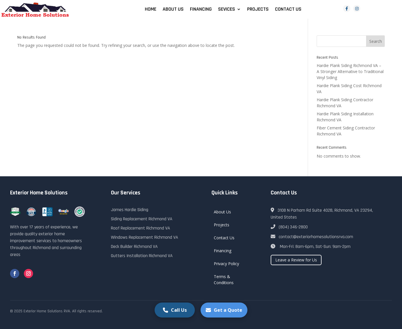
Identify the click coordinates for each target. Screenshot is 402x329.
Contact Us (288, 9)
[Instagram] (356, 8)
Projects (258, 9)
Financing (201, 9)
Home (150, 9)
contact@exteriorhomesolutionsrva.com (312, 237)
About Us (173, 9)
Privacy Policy (226, 263)
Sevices (226, 9)
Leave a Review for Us (296, 260)
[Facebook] (346, 8)
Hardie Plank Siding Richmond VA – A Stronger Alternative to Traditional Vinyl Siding (350, 71)
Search (375, 41)
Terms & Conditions (224, 279)
